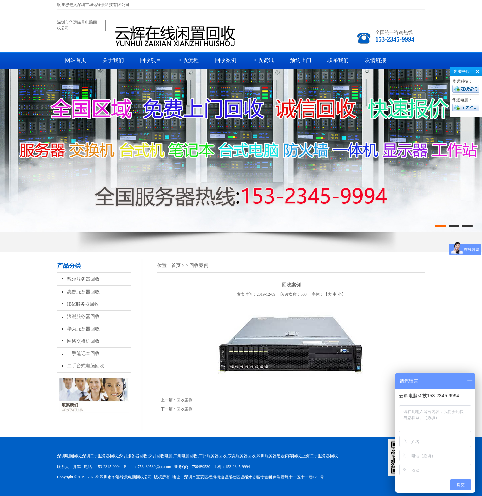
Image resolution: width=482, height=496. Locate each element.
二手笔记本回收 (83, 353)
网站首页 (75, 60)
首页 (176, 265)
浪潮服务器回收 (83, 316)
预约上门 (300, 60)
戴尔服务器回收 (83, 279)
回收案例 (225, 60)
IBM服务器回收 (83, 304)
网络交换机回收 (83, 341)
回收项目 (150, 60)
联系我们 (338, 60)
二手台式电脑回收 (85, 365)
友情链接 (375, 60)
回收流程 (188, 60)
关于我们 (113, 60)
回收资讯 (263, 60)
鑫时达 (270, 477)
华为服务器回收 (83, 328)
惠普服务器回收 (83, 291)
